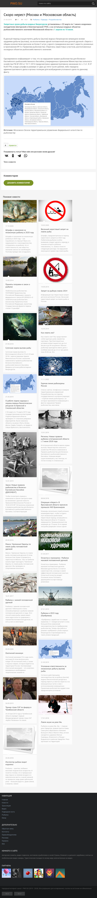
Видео (4, 809)
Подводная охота (8, 812)
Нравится (12, 145)
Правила (5, 841)
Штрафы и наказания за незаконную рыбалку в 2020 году (19, 231)
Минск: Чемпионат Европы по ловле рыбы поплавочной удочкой (18, 546)
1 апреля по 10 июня (63, 29)
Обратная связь (8, 829)
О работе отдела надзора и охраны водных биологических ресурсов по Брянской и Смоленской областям (18, 404)
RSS (3, 844)
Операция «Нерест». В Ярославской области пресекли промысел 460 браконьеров (54, 504)
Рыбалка (36, 20)
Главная (5, 800)
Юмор (4, 818)
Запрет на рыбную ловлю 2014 (54, 291)
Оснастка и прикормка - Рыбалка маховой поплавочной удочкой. (55, 559)
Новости (5, 803)
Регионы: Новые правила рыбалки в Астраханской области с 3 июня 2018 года (55, 438)
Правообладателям (9, 835)
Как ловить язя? (47, 332)
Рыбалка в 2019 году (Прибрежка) (49, 614)
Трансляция (6, 806)
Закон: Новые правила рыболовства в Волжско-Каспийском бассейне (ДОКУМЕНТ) (15, 488)
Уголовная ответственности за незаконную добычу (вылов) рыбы (53, 668)
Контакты (5, 832)
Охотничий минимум (14, 653)
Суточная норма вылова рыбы (18, 348)
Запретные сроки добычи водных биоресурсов (25, 24)
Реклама (5, 838)
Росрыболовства (55, 20)
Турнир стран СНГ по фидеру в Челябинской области (18, 708)
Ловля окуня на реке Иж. (51, 722)
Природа (44, 20)
